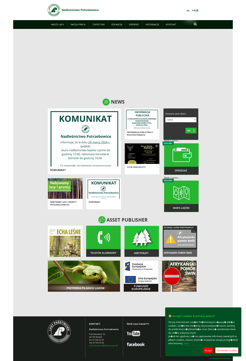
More (186, 343)
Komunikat (58, 170)
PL (188, 10)
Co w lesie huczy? (136, 169)
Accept (208, 350)
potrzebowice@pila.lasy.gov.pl (103, 345)
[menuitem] (57, 24)
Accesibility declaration (220, 358)
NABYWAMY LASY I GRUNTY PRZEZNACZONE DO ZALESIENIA (63, 207)
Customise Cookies (227, 350)
